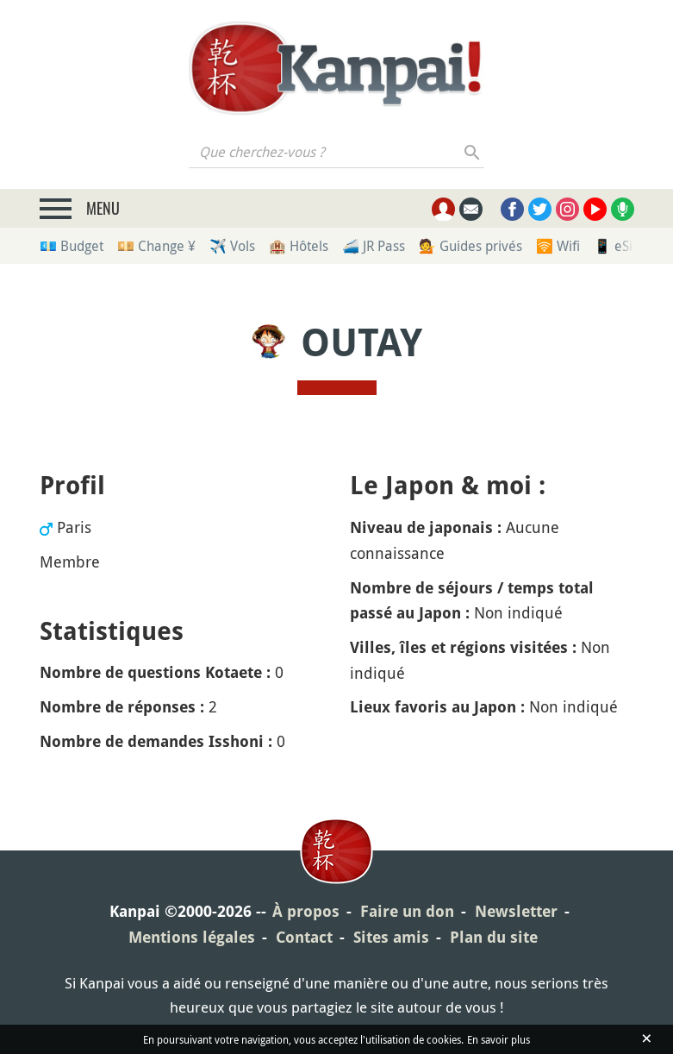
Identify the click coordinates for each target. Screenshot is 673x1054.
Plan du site (494, 937)
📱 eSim (619, 245)
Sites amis (391, 937)
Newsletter (516, 911)
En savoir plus (498, 1039)
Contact (304, 937)
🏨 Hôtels (298, 245)
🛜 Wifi (558, 245)
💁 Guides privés (470, 245)
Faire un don (407, 911)
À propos (306, 911)
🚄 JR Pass (373, 245)
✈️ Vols (232, 245)
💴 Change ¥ (156, 245)
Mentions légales (191, 937)
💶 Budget (71, 245)
